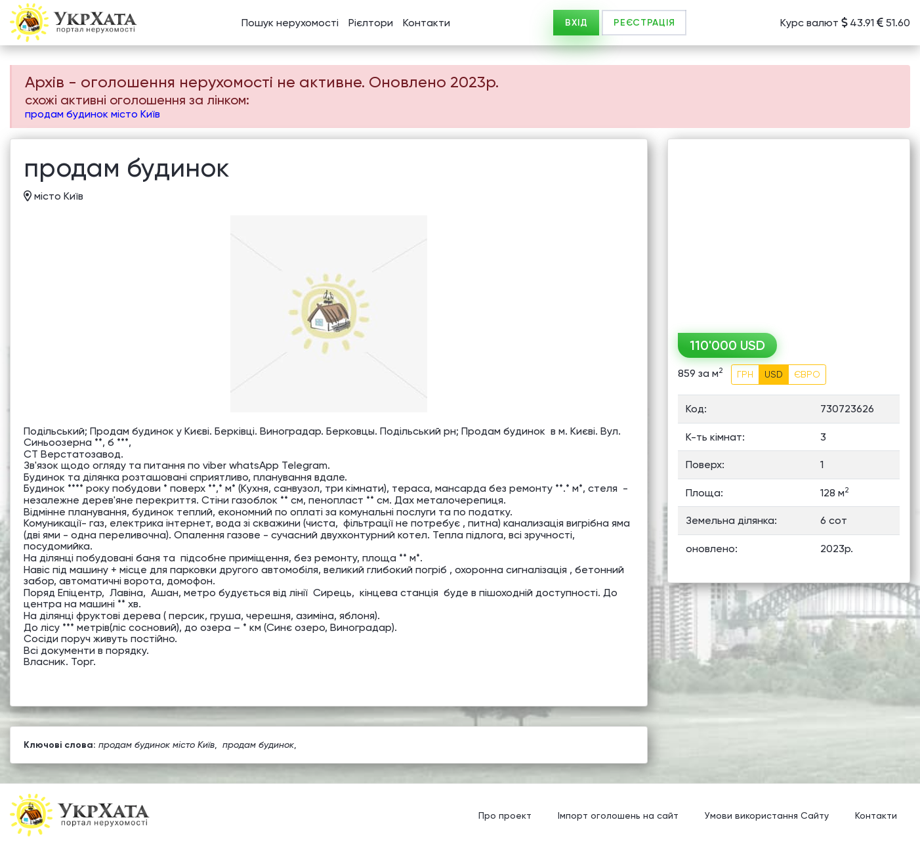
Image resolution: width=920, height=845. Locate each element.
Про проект (505, 815)
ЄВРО (807, 374)
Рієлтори (370, 22)
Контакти (426, 22)
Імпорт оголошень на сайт (618, 815)
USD (773, 374)
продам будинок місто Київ (92, 114)
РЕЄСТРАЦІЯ (644, 22)
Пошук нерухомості (290, 22)
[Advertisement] (789, 231)
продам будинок (258, 744)
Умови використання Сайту (767, 815)
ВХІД (576, 22)
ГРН (745, 374)
